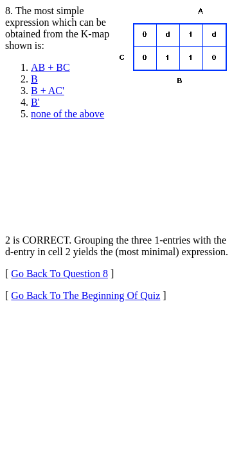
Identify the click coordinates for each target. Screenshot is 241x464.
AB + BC (50, 67)
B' (35, 102)
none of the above (67, 113)
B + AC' (47, 90)
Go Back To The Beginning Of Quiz (85, 295)
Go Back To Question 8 (59, 273)
